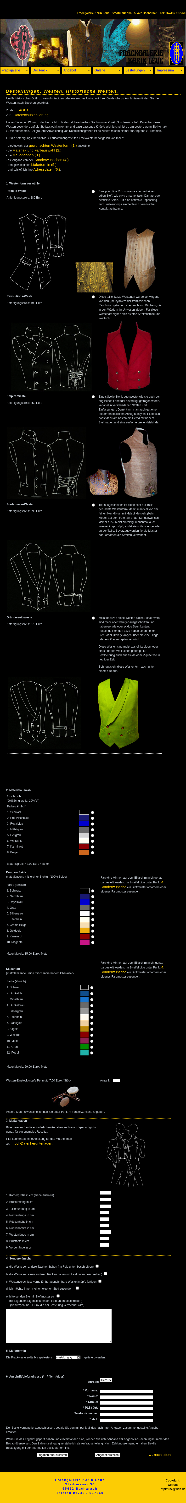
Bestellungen (135, 70)
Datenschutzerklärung (31, 115)
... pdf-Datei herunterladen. (32, 1143)
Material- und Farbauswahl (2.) (36, 150)
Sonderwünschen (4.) (51, 160)
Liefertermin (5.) (43, 164)
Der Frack (40, 70)
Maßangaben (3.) (26, 155)
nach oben (159, 1455)
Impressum (165, 70)
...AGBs (22, 110)
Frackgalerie (11, 70)
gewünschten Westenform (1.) (53, 145)
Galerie (99, 70)
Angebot (69, 70)
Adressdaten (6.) (47, 169)
